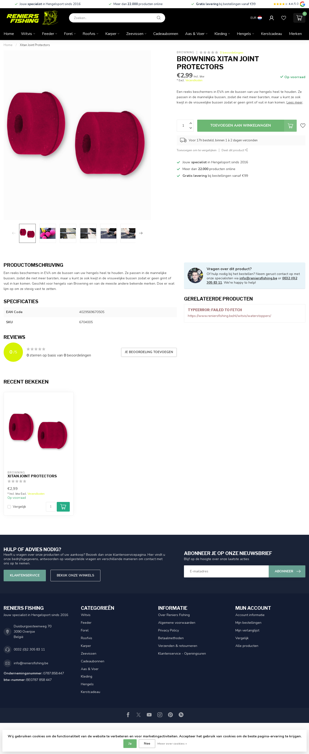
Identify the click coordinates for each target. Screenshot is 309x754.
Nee (147, 743)
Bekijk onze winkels (75, 575)
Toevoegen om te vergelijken (197, 150)
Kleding (220, 33)
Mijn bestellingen (248, 622)
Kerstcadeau (271, 33)
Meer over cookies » (172, 743)
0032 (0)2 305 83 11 (29, 649)
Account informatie (250, 615)
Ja (130, 743)
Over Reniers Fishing (174, 615)
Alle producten (246, 646)
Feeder (48, 33)
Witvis (26, 33)
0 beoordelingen (231, 52)
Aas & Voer (194, 33)
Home (9, 33)
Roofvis (89, 33)
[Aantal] (51, 507)
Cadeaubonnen (165, 33)
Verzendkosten (194, 80)
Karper (110, 33)
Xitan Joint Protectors (35, 45)
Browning (185, 52)
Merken (295, 33)
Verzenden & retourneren (177, 646)
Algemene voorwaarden (176, 622)
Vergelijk (19, 506)
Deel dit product (235, 150)
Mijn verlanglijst (247, 630)
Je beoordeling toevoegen (149, 352)
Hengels (244, 33)
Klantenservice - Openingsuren (182, 653)
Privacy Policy (168, 630)
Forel (68, 33)
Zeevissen (134, 33)
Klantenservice (25, 575)
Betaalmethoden (171, 638)
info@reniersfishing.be (258, 278)
